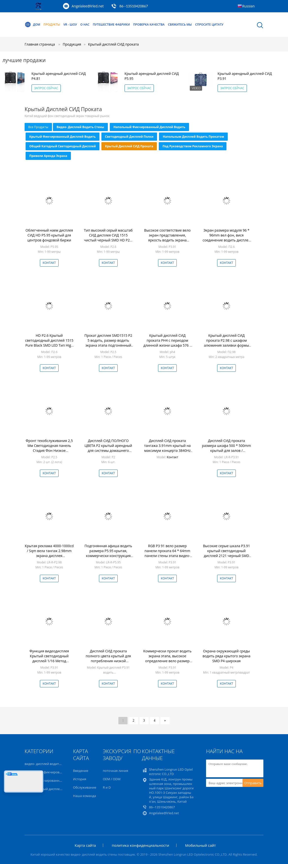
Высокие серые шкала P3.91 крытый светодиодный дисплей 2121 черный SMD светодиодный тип (226, 553)
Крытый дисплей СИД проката (113, 44)
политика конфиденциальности (140, 845)
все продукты (38, 127)
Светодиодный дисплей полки (129, 137)
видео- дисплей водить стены (80, 127)
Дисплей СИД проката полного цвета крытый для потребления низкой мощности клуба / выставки (108, 658)
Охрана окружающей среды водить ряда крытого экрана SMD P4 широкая (226, 656)
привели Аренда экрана (48, 156)
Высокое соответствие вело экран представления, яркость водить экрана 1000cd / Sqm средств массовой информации (167, 240)
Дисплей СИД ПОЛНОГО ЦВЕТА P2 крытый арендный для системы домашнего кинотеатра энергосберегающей (108, 450)
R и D (107, 787)
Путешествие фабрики (111, 24)
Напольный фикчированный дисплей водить (149, 127)
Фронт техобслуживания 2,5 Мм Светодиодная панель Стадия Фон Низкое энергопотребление (49, 448)
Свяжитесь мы (180, 24)
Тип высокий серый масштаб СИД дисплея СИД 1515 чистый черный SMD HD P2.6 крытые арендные (108, 237)
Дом (32, 24)
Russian (248, 6)
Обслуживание (84, 787)
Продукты (52, 24)
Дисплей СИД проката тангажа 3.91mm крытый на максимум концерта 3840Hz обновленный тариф (167, 448)
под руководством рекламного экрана (192, 146)
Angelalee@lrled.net (88, 6)
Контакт (49, 263)
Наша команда (84, 796)
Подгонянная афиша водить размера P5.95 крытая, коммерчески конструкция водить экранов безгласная (108, 553)
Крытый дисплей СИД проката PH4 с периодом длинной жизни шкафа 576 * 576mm (167, 343)
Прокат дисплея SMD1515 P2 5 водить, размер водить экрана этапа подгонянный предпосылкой (108, 343)
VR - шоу (70, 24)
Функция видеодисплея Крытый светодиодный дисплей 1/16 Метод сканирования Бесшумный (49, 658)
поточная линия (115, 770)
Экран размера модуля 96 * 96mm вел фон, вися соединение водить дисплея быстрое (226, 237)
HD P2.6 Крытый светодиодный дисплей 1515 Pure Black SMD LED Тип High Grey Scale (49, 343)
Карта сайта (85, 845)
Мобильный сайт (200, 845)
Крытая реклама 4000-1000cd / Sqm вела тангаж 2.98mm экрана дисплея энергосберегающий (49, 553)
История (79, 779)
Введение (80, 770)
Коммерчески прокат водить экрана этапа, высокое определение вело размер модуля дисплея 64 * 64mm (167, 658)
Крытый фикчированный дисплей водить (62, 137)
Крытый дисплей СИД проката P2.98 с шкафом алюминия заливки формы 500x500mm (226, 343)
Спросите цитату (209, 24)
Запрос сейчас (46, 88)
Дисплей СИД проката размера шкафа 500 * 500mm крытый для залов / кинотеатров (226, 448)
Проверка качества (148, 24)
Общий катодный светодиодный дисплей (62, 146)
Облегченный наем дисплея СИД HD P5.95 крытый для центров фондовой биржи (49, 235)
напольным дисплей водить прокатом (193, 137)
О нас (84, 24)
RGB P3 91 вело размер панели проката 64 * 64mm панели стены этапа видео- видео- (167, 553)
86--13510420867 (133, 6)
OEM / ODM (112, 779)
